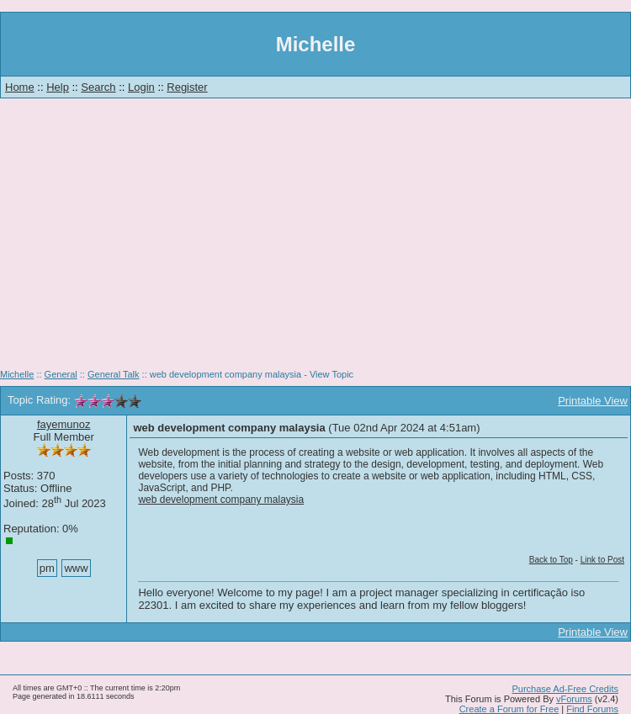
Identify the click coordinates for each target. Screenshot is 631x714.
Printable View (593, 400)
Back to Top (551, 559)
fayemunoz (64, 424)
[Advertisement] (315, 239)
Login (141, 87)
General (61, 374)
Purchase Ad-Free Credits (565, 689)
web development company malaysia (221, 499)
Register (187, 87)
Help (57, 87)
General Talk (113, 374)
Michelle (17, 374)
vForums (574, 699)
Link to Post (602, 559)
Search (98, 87)
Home (19, 87)
